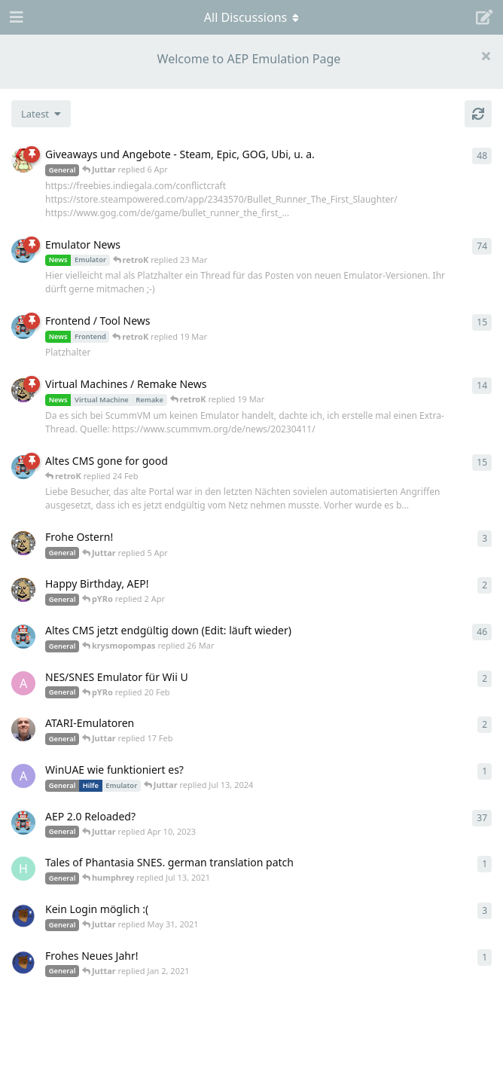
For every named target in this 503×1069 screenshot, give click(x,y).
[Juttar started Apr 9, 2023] (23, 543)
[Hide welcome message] (485, 55)
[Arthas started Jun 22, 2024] (23, 776)
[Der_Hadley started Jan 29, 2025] (23, 729)
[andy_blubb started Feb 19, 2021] (23, 683)
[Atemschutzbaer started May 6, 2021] (23, 915)
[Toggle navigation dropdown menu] (251, 17)
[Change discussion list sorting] (41, 113)
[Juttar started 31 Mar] (23, 590)
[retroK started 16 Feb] (23, 467)
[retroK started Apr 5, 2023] (23, 637)
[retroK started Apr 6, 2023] (23, 251)
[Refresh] (478, 113)
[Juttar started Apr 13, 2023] (23, 390)
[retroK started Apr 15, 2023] (23, 327)
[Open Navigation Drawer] (15, 17)
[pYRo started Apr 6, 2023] (23, 160)
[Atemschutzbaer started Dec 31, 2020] (23, 962)
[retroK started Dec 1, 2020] (23, 823)
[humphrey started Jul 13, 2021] (23, 869)
